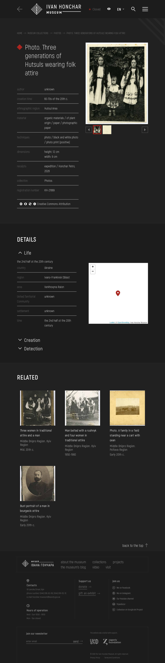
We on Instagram (124, 593)
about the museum (73, 562)
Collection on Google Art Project (130, 609)
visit (108, 567)
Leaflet (112, 322)
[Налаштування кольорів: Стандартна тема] (109, 9)
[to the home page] (38, 564)
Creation (32, 340)
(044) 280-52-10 (60, 593)
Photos (57, 33)
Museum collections (38, 33)
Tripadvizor (121, 604)
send (75, 641)
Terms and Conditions (112, 657)
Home (19, 33)
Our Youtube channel (125, 598)
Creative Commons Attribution (44, 204)
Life (27, 252)
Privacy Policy (95, 657)
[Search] (133, 9)
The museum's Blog (73, 567)
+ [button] (93, 267)
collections (99, 562)
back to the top (132, 545)
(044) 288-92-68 (46, 593)
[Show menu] (145, 9)
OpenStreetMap (124, 322)
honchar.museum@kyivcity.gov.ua (46, 597)
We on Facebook (123, 587)
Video (95, 567)
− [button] (93, 271)
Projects (118, 562)
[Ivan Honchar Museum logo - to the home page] (58, 9)
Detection (33, 348)
